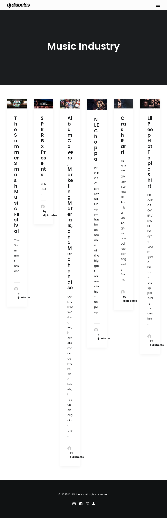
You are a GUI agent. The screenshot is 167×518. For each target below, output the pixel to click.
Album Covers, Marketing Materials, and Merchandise (70, 203)
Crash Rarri (123, 135)
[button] (158, 5)
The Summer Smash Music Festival (16, 174)
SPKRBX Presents (43, 146)
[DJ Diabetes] (18, 5)
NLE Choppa (96, 139)
